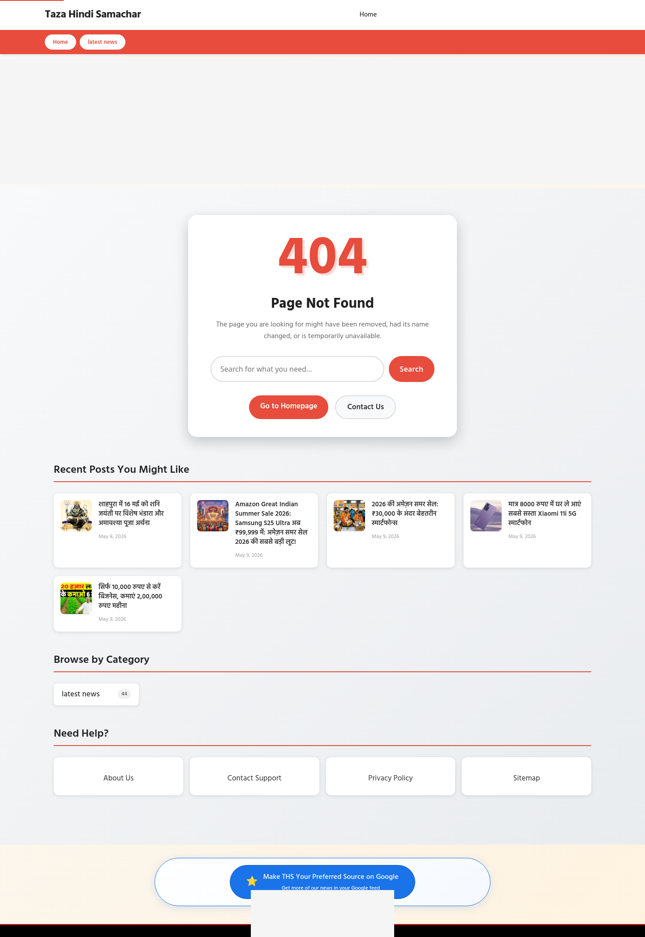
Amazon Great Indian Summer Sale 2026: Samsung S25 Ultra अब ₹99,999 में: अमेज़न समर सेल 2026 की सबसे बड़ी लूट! (271, 523)
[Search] (297, 369)
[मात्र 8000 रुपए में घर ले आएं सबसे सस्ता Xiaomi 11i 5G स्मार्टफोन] (486, 529)
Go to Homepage (289, 406)
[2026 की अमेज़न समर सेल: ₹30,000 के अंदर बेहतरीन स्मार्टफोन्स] (349, 529)
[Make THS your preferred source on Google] (322, 882)
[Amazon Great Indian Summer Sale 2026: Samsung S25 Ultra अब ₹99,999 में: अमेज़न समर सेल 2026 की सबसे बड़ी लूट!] (212, 529)
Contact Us (365, 407)
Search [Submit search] (411, 369)
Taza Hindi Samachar (93, 14)
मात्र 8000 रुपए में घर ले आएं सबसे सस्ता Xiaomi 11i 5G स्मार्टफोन (544, 514)
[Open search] (598, 15)
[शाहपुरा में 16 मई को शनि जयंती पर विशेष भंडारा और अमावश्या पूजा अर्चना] (76, 529)
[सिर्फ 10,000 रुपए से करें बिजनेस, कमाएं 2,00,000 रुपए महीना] (76, 612)
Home (368, 14)
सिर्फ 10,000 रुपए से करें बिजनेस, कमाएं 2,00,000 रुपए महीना (130, 596)
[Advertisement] (322, 121)
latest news (102, 42)
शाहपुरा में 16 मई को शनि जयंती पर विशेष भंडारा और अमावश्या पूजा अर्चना (131, 514)
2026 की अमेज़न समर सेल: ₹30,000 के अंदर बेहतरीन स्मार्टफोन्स (405, 514)
